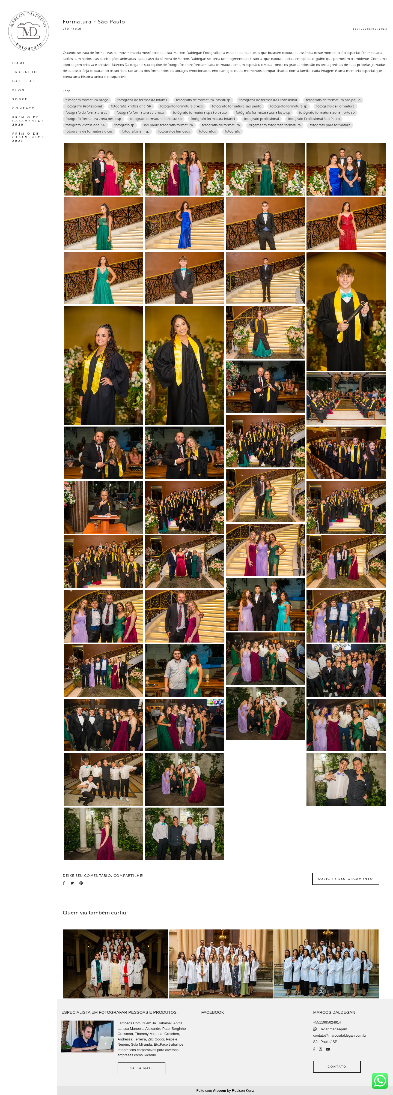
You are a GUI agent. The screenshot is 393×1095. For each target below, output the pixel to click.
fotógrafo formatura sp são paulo (200, 113)
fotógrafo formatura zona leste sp (263, 113)
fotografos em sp (135, 131)
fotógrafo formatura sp (288, 106)
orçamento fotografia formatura (275, 125)
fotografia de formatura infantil (142, 100)
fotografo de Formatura (335, 106)
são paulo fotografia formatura (168, 125)
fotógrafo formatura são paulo (236, 106)
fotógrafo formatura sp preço (140, 113)
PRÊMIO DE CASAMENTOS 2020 (28, 121)
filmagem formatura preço (87, 100)
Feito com (225, 1090)
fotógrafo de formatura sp (87, 113)
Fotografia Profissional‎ (84, 106)
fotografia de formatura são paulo (333, 100)
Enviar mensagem (332, 1029)
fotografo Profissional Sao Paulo (314, 119)
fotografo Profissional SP (85, 125)
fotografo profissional (261, 119)
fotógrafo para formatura (330, 125)
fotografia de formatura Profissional (268, 100)
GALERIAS (23, 81)
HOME (19, 63)
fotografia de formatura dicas (89, 131)
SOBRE (20, 99)
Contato (336, 1066)
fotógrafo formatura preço (181, 106)
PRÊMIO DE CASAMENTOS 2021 (28, 137)
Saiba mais (141, 1068)
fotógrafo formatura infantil (213, 119)
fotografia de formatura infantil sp (203, 100)
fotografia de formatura (221, 125)
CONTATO (24, 108)
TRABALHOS (26, 72)
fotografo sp (124, 125)
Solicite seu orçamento (345, 878)
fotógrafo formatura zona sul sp (156, 119)
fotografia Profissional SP (131, 106)
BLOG (18, 90)
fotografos (207, 131)
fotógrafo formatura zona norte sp (327, 113)
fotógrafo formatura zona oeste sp (93, 119)
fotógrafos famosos (174, 131)
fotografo (232, 131)
